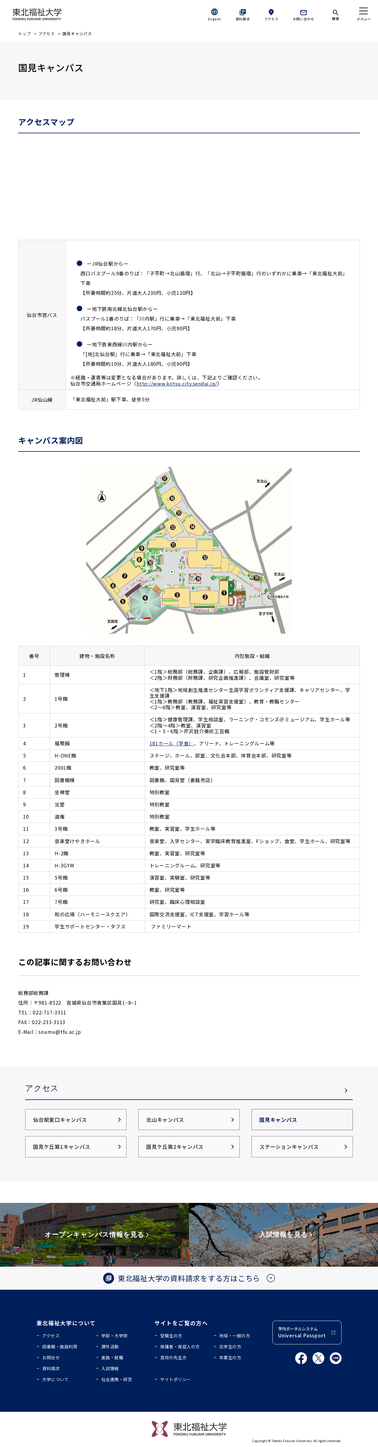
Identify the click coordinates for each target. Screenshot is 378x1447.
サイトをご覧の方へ (181, 1323)
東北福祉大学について (66, 1323)
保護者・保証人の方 (180, 1346)
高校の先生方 (173, 1357)
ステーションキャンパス (289, 1146)
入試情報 (110, 1368)
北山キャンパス (165, 1119)
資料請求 (243, 18)
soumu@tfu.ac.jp (60, 1031)
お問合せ (51, 1357)
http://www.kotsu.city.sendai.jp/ (177, 383)
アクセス (271, 18)
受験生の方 (171, 1335)
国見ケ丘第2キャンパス (174, 1146)
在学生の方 (230, 1346)
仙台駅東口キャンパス (60, 1119)
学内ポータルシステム (302, 1332)
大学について (55, 1379)
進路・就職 (112, 1357)
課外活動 (110, 1346)
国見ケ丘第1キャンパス (61, 1146)
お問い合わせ (304, 18)
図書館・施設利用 (59, 1346)
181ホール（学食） (172, 743)
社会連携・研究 (116, 1379)
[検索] (335, 14)
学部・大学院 (114, 1335)
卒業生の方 (230, 1357)
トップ (24, 33)
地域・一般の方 (234, 1335)
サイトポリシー (175, 1379)
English (214, 18)
